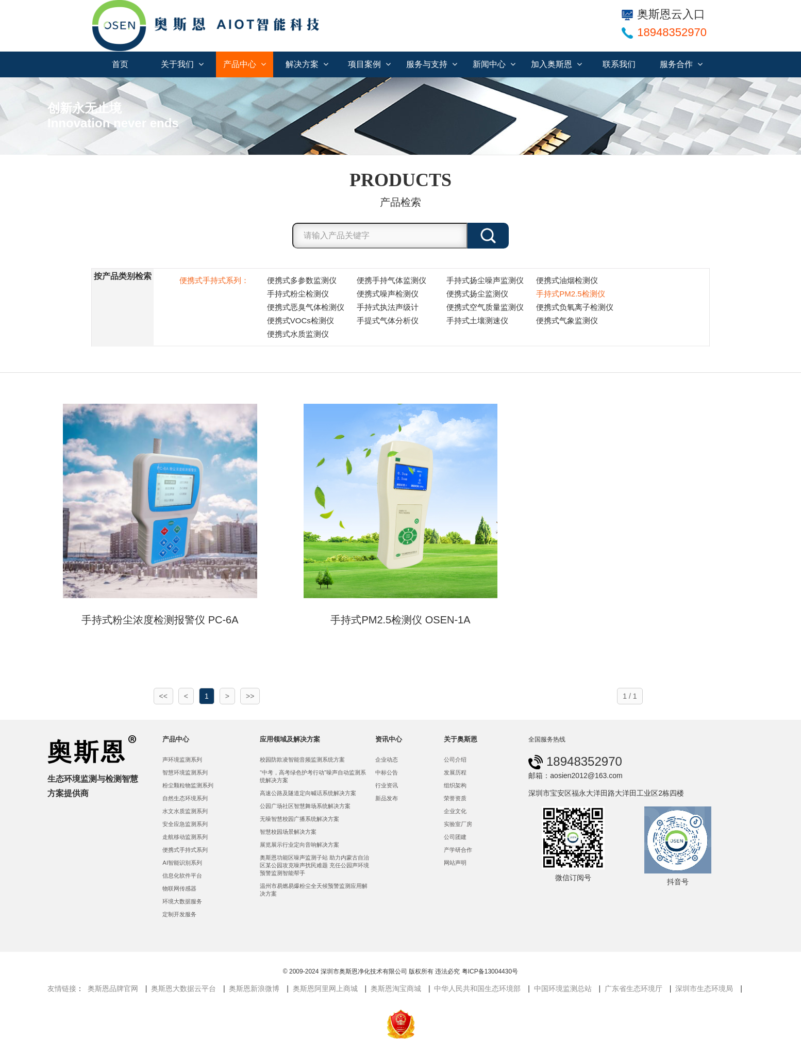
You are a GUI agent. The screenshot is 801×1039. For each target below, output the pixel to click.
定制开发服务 (179, 914)
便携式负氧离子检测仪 (574, 307)
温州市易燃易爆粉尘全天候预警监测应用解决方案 (314, 890)
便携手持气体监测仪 (391, 280)
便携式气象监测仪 (567, 320)
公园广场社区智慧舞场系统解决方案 (305, 806)
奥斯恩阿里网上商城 (325, 988)
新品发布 (386, 798)
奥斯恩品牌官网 (113, 988)
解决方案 (307, 64)
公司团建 (455, 837)
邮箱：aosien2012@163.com (575, 775)
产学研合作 (458, 850)
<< (163, 696)
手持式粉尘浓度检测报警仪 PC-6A (159, 619)
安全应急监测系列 (185, 824)
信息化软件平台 (182, 875)
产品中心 (244, 64)
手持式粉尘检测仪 (298, 293)
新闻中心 (494, 64)
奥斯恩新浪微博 (254, 988)
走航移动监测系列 (185, 837)
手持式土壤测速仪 (477, 320)
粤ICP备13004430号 (490, 971)
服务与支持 (431, 64)
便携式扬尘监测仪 (477, 293)
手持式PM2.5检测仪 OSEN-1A (400, 619)
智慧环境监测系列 (185, 772)
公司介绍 (455, 759)
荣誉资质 (455, 798)
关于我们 (182, 64)
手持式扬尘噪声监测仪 (485, 280)
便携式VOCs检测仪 (300, 320)
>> (250, 696)
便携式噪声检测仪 (388, 293)
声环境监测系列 (182, 759)
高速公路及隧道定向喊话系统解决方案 (308, 793)
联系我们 (619, 64)
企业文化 (455, 811)
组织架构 (455, 785)
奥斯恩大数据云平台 (183, 988)
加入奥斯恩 (556, 64)
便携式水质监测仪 (298, 333)
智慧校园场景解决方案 (288, 832)
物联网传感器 (179, 888)
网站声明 (455, 863)
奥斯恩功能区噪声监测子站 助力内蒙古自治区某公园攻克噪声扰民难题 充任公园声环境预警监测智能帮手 (314, 865)
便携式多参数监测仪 (302, 280)
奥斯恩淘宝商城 (396, 988)
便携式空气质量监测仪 (485, 307)
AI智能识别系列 (182, 863)
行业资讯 (386, 785)
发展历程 (455, 772)
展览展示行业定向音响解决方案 (299, 845)
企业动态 (386, 759)
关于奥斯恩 (460, 739)
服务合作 (681, 64)
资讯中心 (388, 739)
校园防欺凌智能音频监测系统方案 (302, 759)
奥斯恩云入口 (663, 14)
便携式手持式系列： (214, 280)
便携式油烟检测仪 (567, 280)
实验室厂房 (458, 824)
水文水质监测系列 (185, 811)
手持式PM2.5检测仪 (570, 293)
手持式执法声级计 (388, 307)
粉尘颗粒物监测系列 (187, 785)
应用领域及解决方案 (290, 739)
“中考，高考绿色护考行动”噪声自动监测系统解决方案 (313, 776)
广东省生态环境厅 (633, 988)
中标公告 (386, 772)
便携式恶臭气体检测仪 (305, 307)
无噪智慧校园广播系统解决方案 (299, 819)
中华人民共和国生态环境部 (477, 988)
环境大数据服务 (182, 901)
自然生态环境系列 (185, 798)
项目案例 (369, 64)
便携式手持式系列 (185, 850)
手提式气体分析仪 (388, 320)
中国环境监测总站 (563, 988)
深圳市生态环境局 (704, 988)
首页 (120, 64)
